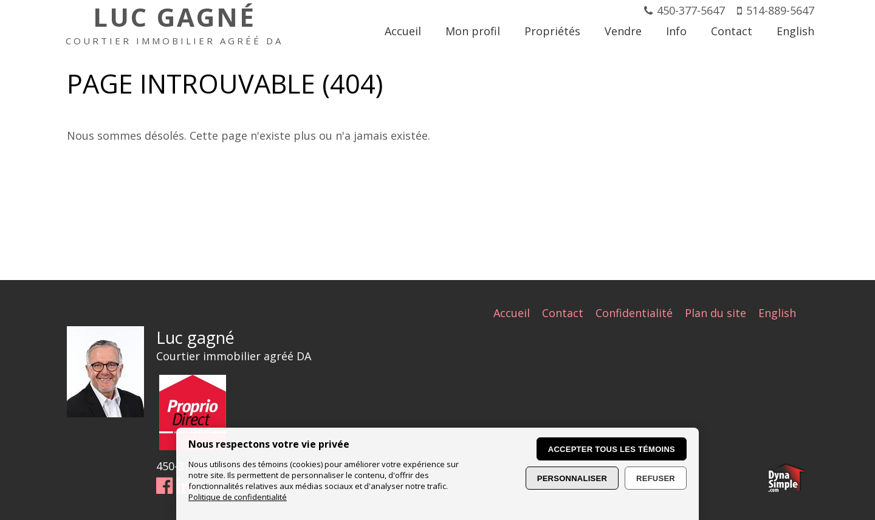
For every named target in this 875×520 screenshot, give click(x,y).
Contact (562, 313)
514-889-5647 (780, 10)
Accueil (511, 313)
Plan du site (715, 313)
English (777, 313)
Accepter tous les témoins (611, 449)
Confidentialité (634, 313)
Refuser (655, 478)
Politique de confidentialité (237, 496)
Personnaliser (572, 478)
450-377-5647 (691, 10)
